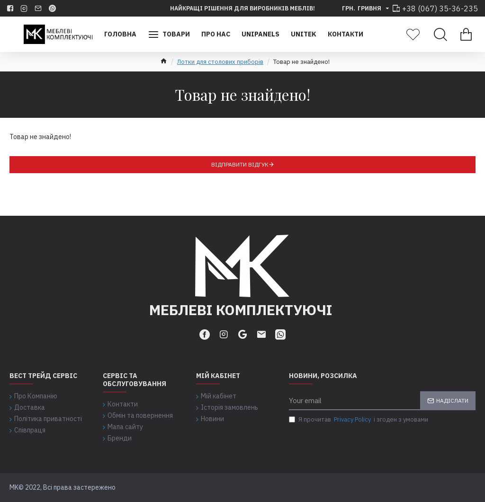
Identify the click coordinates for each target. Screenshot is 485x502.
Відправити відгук (240, 164)
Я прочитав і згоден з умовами (358, 419)
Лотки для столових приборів (220, 62)
